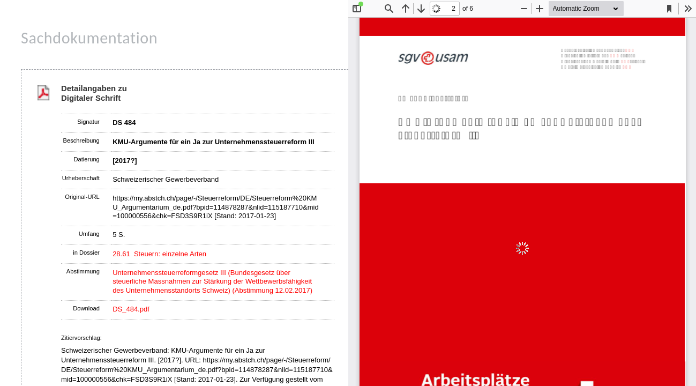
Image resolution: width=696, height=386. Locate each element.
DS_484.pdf (131, 309)
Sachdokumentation (89, 38)
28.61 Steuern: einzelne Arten (159, 254)
